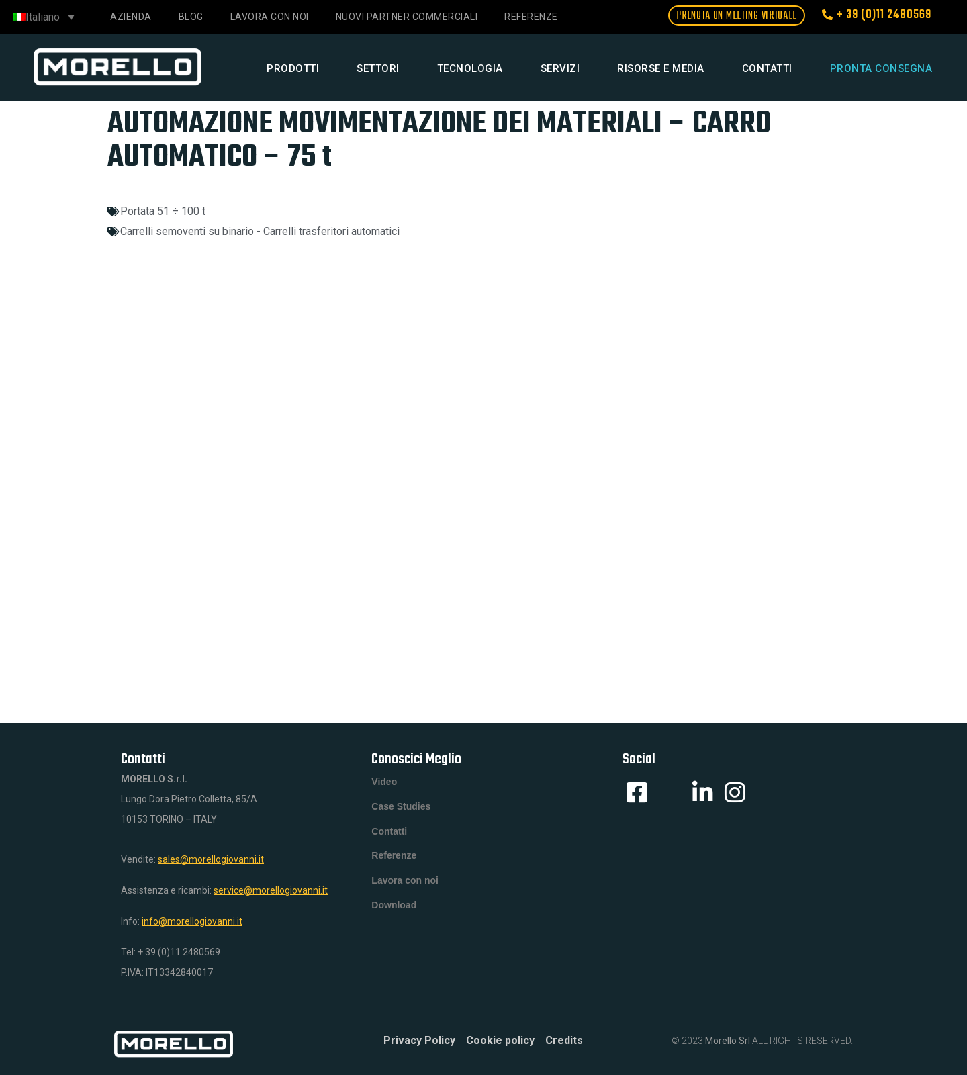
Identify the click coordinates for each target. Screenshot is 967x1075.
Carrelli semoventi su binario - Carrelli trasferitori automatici (260, 231)
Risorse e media (660, 68)
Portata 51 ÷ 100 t (162, 211)
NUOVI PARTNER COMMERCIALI (407, 16)
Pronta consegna (881, 68)
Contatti (767, 68)
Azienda (131, 16)
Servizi (560, 68)
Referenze (531, 16)
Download (393, 917)
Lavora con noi (269, 16)
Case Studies (400, 809)
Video (384, 783)
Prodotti (293, 68)
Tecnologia (470, 68)
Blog (191, 16)
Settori (378, 68)
